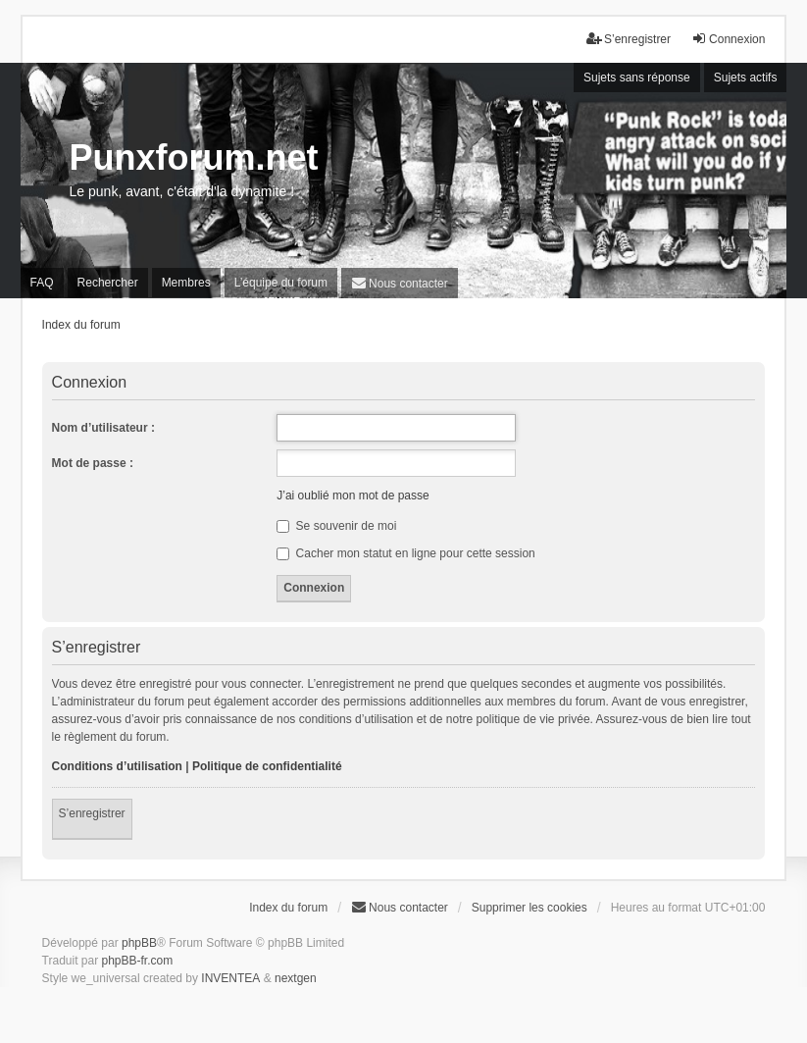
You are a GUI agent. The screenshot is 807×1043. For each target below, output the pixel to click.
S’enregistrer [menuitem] (628, 38)
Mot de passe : (92, 463)
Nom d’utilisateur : (103, 428)
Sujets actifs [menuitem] (746, 77)
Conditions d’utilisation (117, 766)
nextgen (296, 978)
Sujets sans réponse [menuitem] (636, 77)
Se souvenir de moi (336, 526)
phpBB (139, 943)
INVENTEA (230, 978)
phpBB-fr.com (138, 960)
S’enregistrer (92, 813)
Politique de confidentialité (267, 766)
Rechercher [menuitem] (107, 282)
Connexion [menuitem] (728, 38)
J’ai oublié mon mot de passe (353, 495)
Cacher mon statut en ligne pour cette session (405, 553)
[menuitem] (399, 283)
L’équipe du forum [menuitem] (281, 282)
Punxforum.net (194, 157)
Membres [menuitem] (186, 282)
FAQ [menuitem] (42, 282)
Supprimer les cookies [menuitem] (529, 907)
